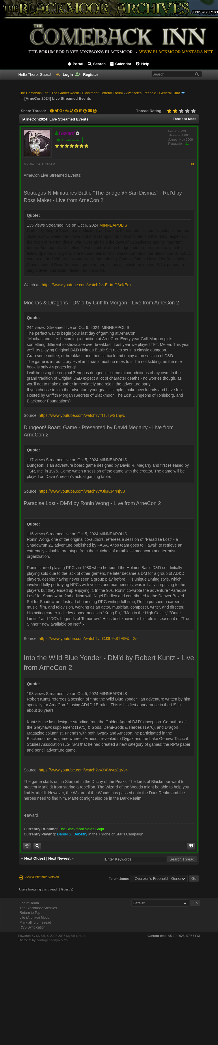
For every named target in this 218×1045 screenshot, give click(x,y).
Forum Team (29, 903)
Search (96, 64)
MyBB (40, 935)
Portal (75, 64)
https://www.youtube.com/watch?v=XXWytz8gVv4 (83, 770)
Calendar (120, 64)
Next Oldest (34, 858)
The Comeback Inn (33, 93)
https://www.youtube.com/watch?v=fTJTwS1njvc (82, 415)
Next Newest (59, 858)
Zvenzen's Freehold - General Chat (153, 93)
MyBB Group (75, 935)
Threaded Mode (184, 118)
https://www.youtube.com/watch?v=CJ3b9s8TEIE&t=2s (88, 638)
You (67, 940)
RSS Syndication (33, 927)
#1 (192, 164)
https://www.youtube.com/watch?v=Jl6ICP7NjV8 (82, 491)
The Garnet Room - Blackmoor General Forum (87, 93)
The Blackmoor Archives (38, 908)
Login (64, 74)
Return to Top (30, 913)
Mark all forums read (35, 922)
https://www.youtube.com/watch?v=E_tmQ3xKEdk (86, 285)
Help (142, 64)
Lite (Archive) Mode (35, 918)
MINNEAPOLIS (113, 225)
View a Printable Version (42, 877)
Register (86, 74)
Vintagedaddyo (48, 940)
